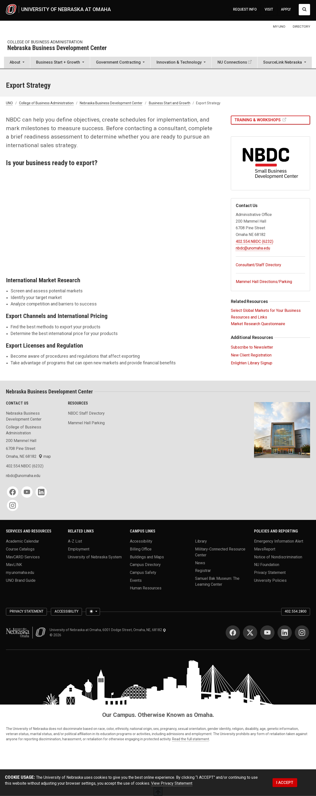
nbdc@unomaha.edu (253, 248)
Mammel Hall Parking (86, 423)
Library (201, 541)
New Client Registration (251, 355)
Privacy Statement (270, 572)
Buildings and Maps (147, 556)
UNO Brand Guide (21, 580)
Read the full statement (190, 739)
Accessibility (141, 541)
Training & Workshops (258, 120)
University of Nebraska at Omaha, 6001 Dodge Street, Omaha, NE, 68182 (108, 630)
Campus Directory (145, 564)
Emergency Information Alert (278, 541)
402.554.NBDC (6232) (254, 241)
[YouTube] (27, 492)
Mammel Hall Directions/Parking (264, 281)
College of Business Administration (44, 42)
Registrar (203, 570)
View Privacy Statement (171, 783)
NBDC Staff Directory (86, 413)
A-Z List (75, 541)
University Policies (270, 580)
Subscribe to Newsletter (252, 347)
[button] (17, 63)
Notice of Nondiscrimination (278, 556)
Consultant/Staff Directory (258, 265)
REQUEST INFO (245, 9)
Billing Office (141, 549)
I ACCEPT (284, 782)
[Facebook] (12, 492)
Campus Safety (143, 572)
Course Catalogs (20, 549)
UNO (9, 103)
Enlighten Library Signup (251, 363)
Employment (78, 549)
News (200, 562)
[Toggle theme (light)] (93, 612)
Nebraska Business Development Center (57, 48)
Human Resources (145, 588)
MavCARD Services (23, 556)
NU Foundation (266, 564)
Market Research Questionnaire (258, 323)
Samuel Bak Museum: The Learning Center (217, 581)
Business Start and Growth (169, 103)
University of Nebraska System (95, 556)
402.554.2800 (295, 611)
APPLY (286, 9)
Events (136, 580)
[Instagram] (12, 505)
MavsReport (264, 549)
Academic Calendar (22, 541)
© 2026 (56, 635)
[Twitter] (250, 632)
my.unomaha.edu (20, 572)
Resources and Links (249, 317)
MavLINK (14, 564)
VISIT (269, 9)
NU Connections (232, 62)
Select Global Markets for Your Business (266, 310)
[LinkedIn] (41, 492)
